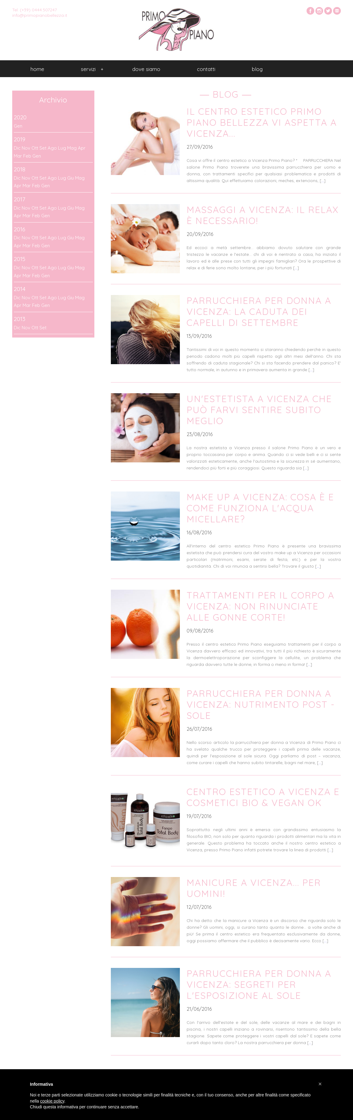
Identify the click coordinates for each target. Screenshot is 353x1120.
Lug (62, 148)
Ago (52, 148)
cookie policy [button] (52, 1101)
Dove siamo (146, 69)
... (322, 180)
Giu (70, 178)
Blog (257, 69)
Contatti (206, 69)
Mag (72, 148)
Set (42, 148)
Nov (26, 148)
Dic (17, 148)
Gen (18, 126)
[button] (320, 1084)
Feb (27, 156)
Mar (18, 156)
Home (37, 69)
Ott (34, 148)
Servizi (92, 69)
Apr (82, 148)
